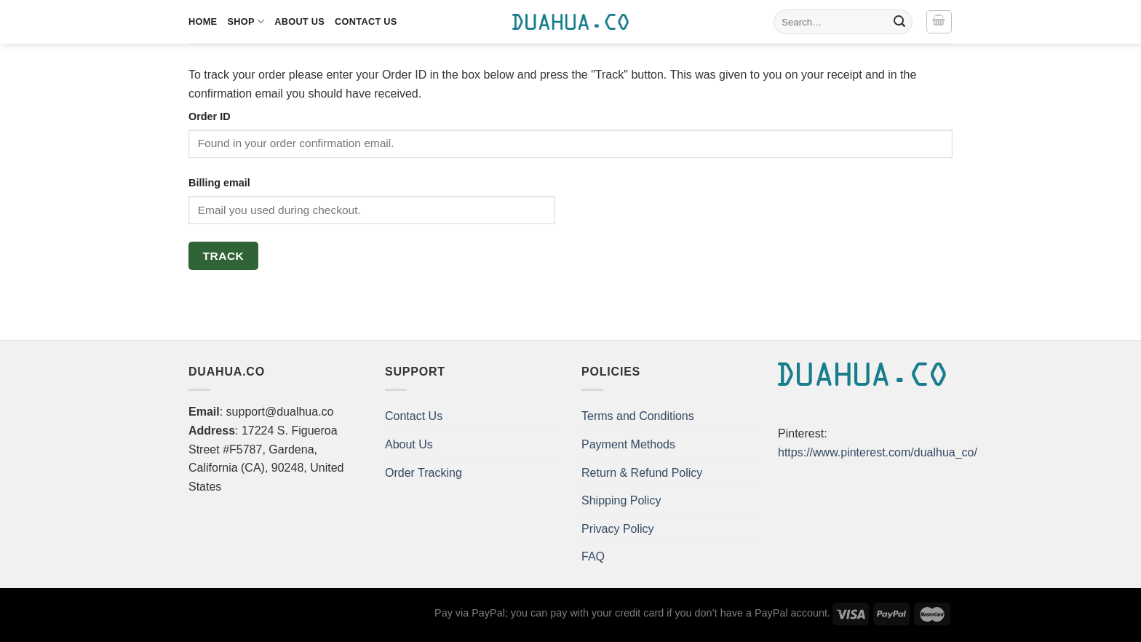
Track (223, 256)
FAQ (593, 556)
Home (202, 21)
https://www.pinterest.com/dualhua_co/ (877, 452)
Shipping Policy (621, 500)
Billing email (219, 183)
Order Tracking (423, 473)
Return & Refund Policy (641, 473)
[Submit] (899, 21)
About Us (299, 21)
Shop (245, 21)
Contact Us (366, 21)
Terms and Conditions (637, 416)
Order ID (209, 116)
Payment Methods (628, 444)
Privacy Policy (617, 529)
